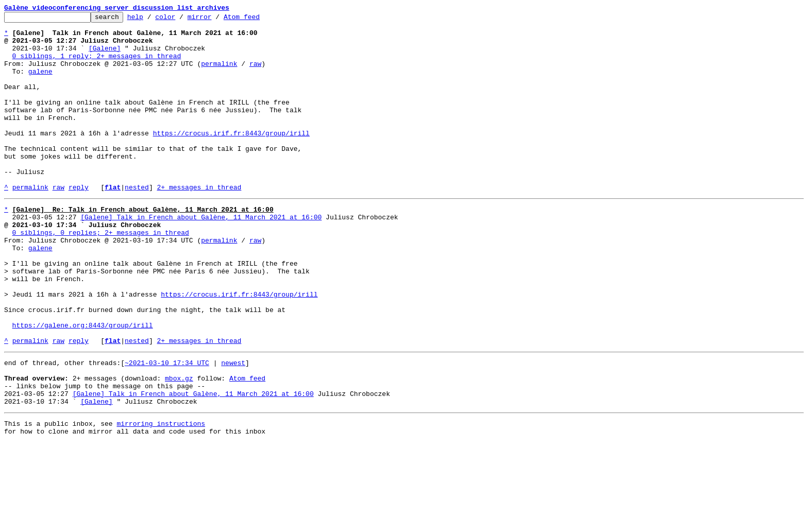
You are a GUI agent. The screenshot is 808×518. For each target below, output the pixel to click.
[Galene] (105, 55)
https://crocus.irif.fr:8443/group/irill (231, 157)
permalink (219, 74)
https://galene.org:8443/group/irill (82, 385)
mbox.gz (179, 446)
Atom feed (258, 19)
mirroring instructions (160, 497)
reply (79, 222)
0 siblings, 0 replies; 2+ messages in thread (100, 274)
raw (255, 74)
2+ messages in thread (199, 222)
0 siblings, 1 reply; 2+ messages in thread (96, 65)
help (151, 19)
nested (137, 222)
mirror (216, 19)
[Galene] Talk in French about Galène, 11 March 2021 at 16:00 (201, 255)
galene (40, 83)
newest (233, 427)
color (181, 19)
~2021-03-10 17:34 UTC (167, 427)
